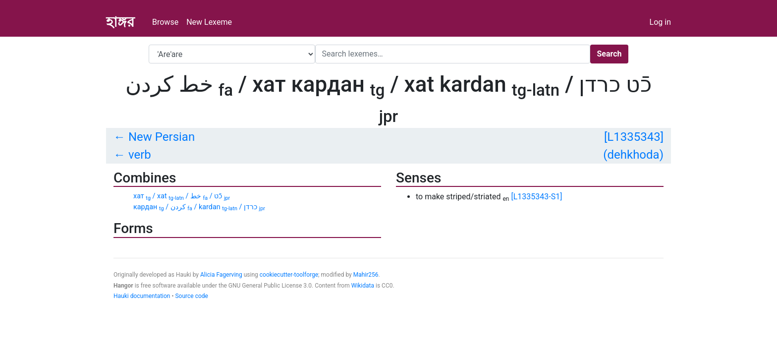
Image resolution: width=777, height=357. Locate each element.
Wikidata (362, 285)
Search (609, 54)
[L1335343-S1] (536, 196)
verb (139, 155)
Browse (165, 22)
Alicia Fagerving (221, 274)
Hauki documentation (141, 296)
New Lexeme (209, 22)
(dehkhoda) (633, 155)
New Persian (161, 137)
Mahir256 (366, 274)
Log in (660, 22)
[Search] (452, 54)
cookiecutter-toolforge (289, 274)
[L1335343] (634, 137)
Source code (191, 296)
